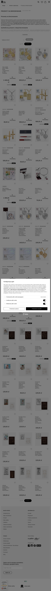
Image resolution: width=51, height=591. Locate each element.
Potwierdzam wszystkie (37, 308)
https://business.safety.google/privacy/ (18, 289)
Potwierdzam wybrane (14, 308)
